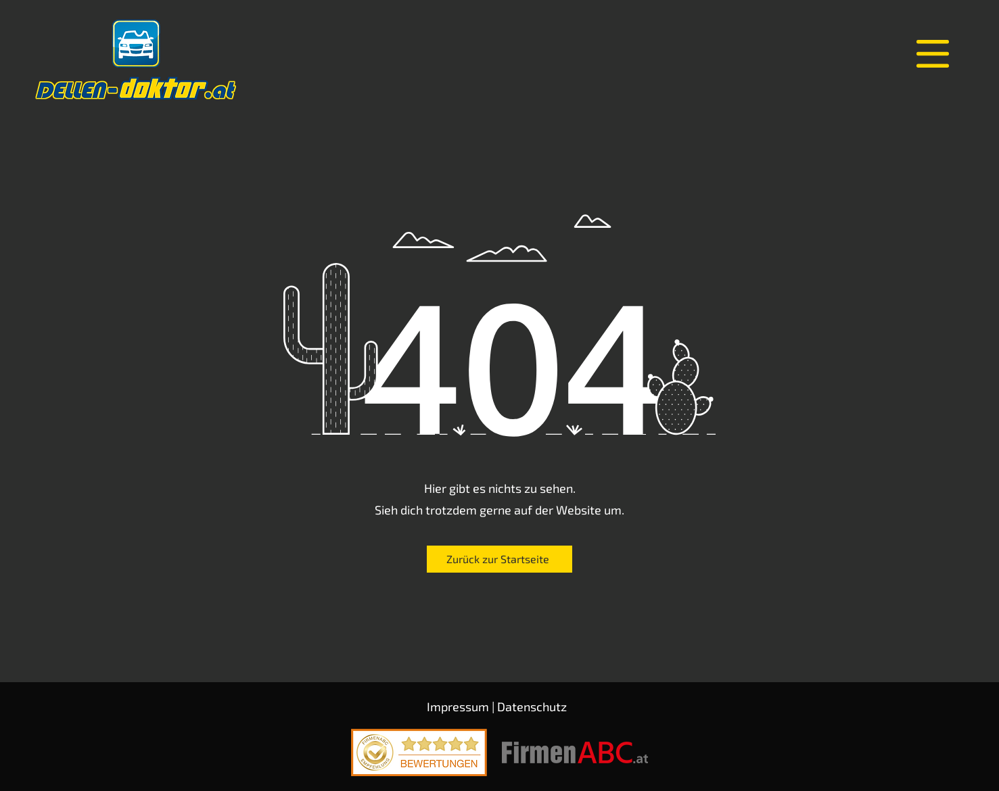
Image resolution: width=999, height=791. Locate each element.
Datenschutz (532, 706)
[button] (932, 54)
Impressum (458, 706)
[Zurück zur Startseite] (499, 559)
